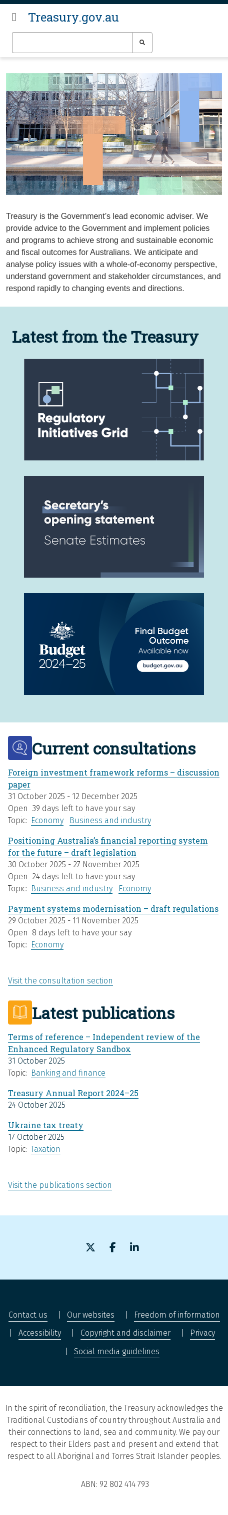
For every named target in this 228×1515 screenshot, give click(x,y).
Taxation (45, 1149)
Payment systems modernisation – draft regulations (113, 908)
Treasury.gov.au (73, 17)
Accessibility (39, 1333)
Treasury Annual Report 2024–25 (73, 1093)
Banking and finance (68, 1073)
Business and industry (110, 820)
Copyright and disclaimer (125, 1333)
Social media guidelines (117, 1351)
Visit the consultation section (60, 980)
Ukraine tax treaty (46, 1125)
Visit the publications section (60, 1185)
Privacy (202, 1333)
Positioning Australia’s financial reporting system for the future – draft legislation (108, 846)
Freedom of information (177, 1315)
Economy (47, 820)
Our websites (90, 1315)
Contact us (28, 1315)
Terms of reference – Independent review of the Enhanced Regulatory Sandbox (104, 1043)
